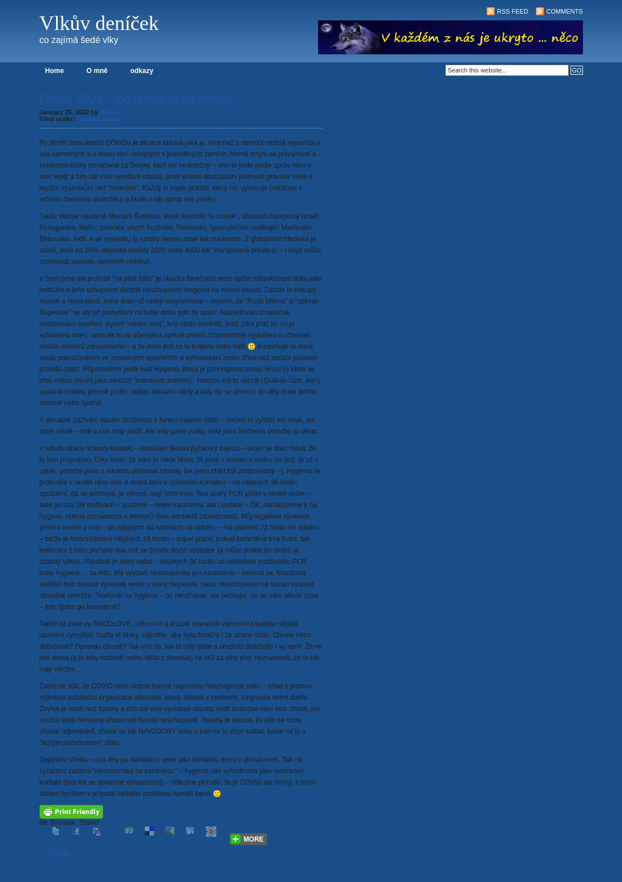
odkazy (141, 71)
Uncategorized (98, 118)
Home (54, 71)
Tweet (60, 854)
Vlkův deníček (99, 23)
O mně (97, 71)
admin (109, 112)
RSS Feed (512, 11)
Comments (564, 11)
